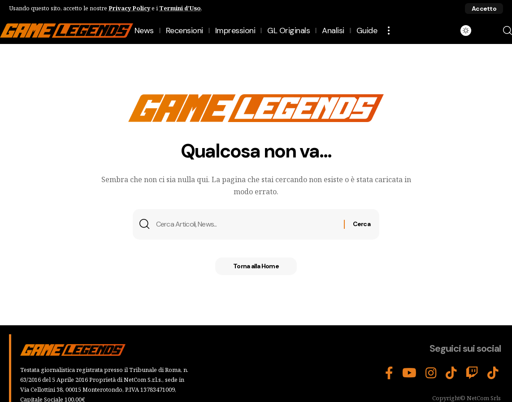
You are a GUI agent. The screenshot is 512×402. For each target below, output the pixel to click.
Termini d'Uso (180, 8)
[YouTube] (409, 373)
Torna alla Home (256, 266)
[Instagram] (431, 373)
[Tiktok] (493, 373)
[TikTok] (451, 373)
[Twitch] (472, 373)
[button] (484, 8)
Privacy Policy (129, 8)
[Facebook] (389, 373)
